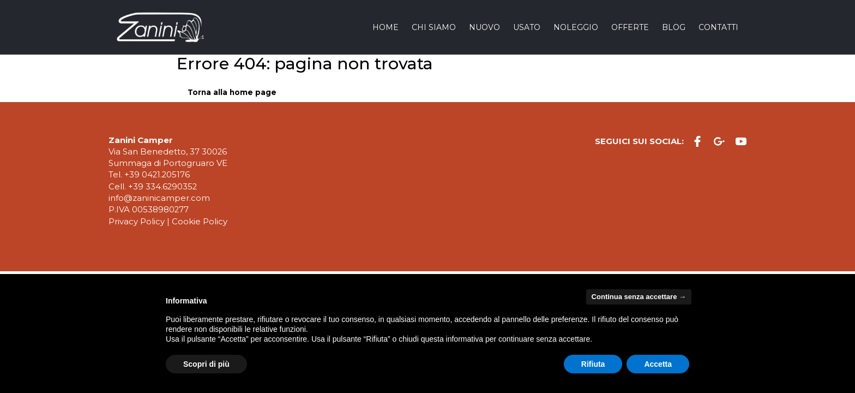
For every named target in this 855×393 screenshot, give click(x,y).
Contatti (718, 27)
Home (385, 27)
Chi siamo (434, 27)
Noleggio (575, 27)
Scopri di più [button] (206, 364)
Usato (526, 27)
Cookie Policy (199, 222)
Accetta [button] (658, 364)
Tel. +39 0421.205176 (149, 175)
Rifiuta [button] (593, 364)
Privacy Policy (137, 222)
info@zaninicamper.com (159, 198)
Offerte (630, 27)
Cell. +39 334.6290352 (153, 187)
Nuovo (484, 27)
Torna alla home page (232, 92)
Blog (673, 27)
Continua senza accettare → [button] (639, 297)
